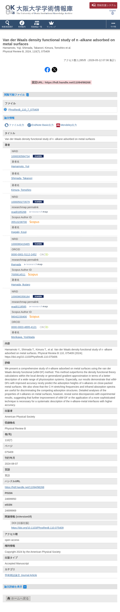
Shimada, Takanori (21, 178)
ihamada (16, 264)
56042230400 (19, 316)
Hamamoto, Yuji (20, 166)
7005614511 (18, 274)
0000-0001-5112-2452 (24, 254)
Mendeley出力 (66, 124)
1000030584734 (20, 156)
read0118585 (18, 306)
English (113, 12)
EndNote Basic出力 (40, 124)
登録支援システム (104, 5)
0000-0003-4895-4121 (24, 327)
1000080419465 (20, 244)
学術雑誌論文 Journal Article (21, 575)
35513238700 (19, 222)
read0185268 (18, 212)
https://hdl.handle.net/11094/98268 (24, 487)
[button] (7, 24)
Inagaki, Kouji (19, 232)
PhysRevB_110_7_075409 (23, 109)
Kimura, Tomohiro (21, 189)
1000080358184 (20, 296)
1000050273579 (20, 201)
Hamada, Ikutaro (20, 284)
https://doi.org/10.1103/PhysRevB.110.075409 (37, 527)
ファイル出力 (14, 124)
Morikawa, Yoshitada (23, 337)
